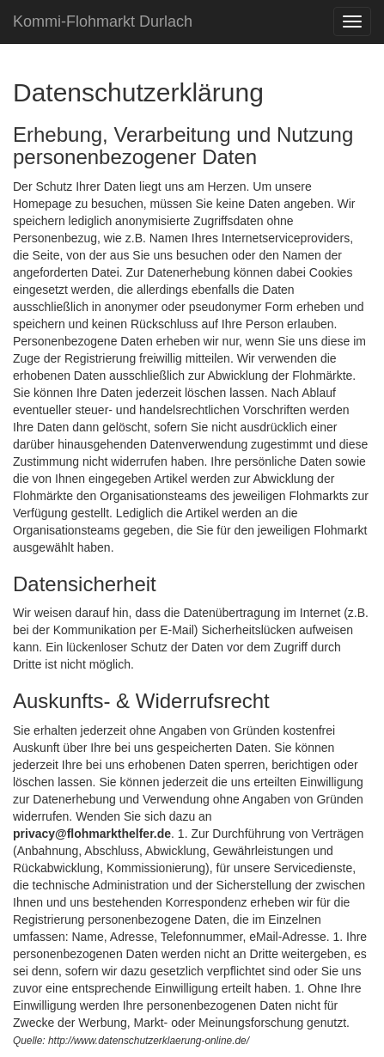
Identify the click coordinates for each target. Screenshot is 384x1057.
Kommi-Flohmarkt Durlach (102, 21)
